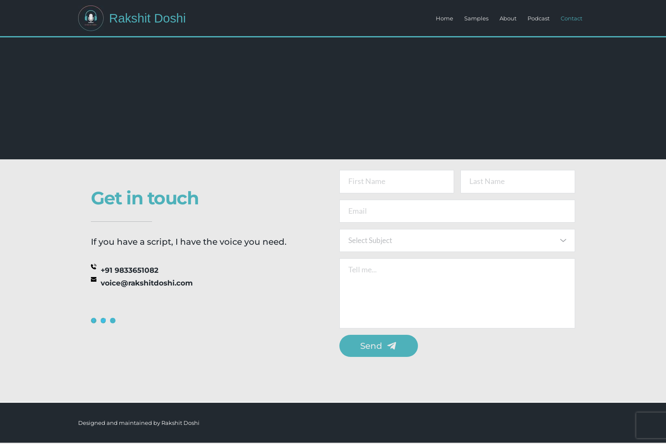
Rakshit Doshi (148, 18)
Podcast (539, 18)
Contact (571, 18)
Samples (476, 18)
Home (444, 18)
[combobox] (457, 241)
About (508, 18)
